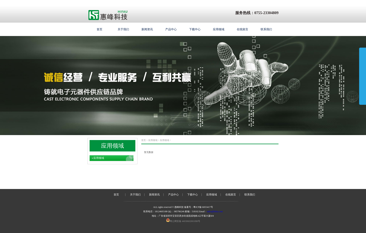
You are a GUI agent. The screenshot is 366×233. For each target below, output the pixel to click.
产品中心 (171, 29)
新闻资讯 (147, 29)
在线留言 (242, 29)
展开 (362, 70)
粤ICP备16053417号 (203, 207)
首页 (99, 29)
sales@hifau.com (215, 211)
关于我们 (123, 29)
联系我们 (266, 29)
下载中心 (195, 29)
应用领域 (218, 29)
